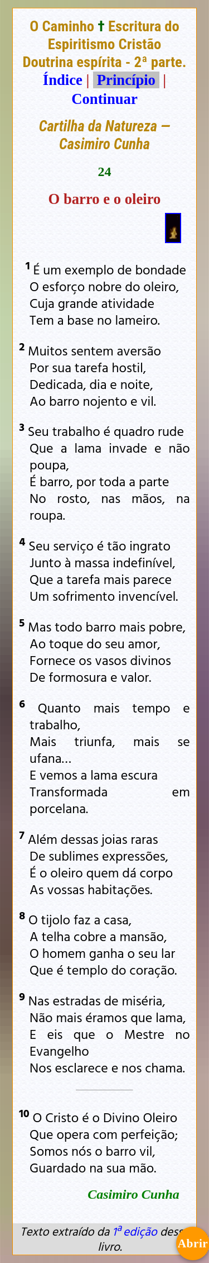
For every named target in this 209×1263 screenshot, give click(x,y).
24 (104, 171)
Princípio (126, 80)
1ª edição (134, 1231)
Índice (62, 80)
